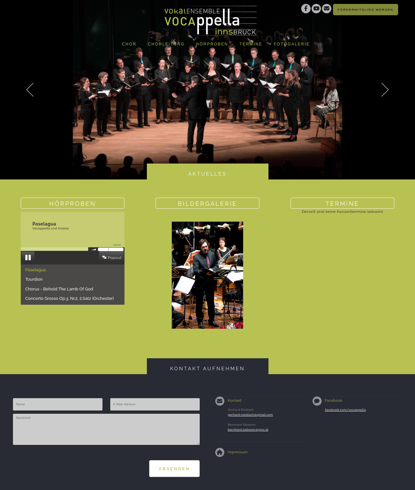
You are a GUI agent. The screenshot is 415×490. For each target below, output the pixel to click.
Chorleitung (166, 44)
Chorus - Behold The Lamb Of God (59, 289)
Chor (129, 44)
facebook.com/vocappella (345, 409)
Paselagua (35, 269)
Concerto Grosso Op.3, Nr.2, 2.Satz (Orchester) (69, 298)
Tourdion (33, 279)
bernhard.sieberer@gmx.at (248, 429)
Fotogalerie (292, 44)
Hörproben (212, 44)
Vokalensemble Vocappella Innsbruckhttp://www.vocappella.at (211, 18)
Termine (251, 44)
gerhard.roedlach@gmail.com (250, 414)
